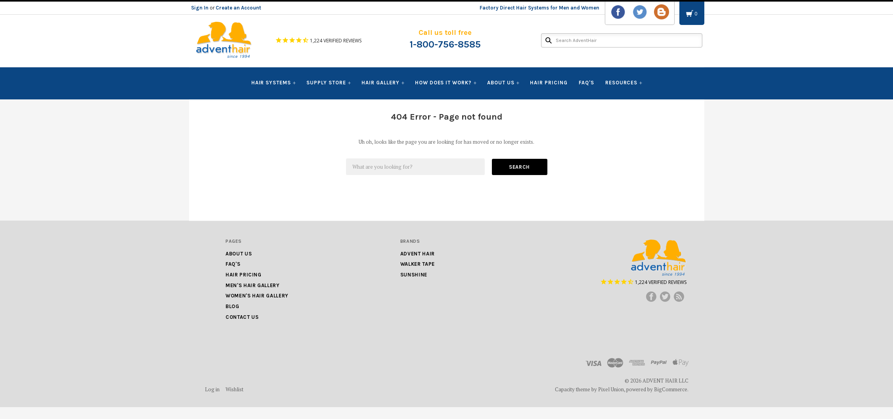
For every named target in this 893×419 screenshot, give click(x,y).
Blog (232, 306)
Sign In (199, 8)
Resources (621, 83)
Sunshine (413, 275)
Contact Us (242, 317)
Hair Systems (271, 83)
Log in (212, 389)
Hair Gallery (380, 83)
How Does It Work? (443, 83)
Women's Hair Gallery (257, 296)
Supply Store (326, 83)
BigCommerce (670, 389)
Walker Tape (417, 264)
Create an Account (238, 8)
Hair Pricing (549, 83)
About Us (500, 83)
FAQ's (586, 83)
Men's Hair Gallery (253, 285)
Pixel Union (611, 389)
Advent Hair (417, 254)
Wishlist (234, 389)
